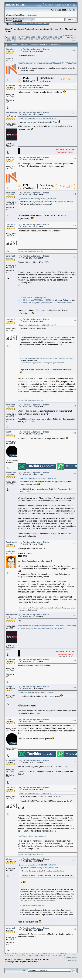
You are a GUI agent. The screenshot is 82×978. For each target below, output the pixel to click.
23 (58, 37)
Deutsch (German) (33, 29)
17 (44, 37)
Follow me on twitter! (25, 608)
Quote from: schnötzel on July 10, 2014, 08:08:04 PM (37, 118)
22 (56, 37)
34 (27, 39)
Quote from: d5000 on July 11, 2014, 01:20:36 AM (36, 692)
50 (10, 41)
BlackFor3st (11, 112)
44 (51, 39)
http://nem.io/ (22, 251)
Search (24, 23)
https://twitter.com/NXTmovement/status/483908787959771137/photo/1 (48, 63)
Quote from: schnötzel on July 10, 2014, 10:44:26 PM (37, 325)
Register (38, 23)
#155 (74, 688)
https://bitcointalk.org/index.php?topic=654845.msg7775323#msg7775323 (36, 298)
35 (30, 39)
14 (37, 37)
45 (54, 39)
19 (49, 37)
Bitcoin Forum (10, 29)
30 (17, 39)
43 (49, 39)
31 (20, 39)
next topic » (72, 38)
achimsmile (11, 473)
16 (41, 37)
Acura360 (10, 49)
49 (8, 41)
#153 (74, 616)
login (28, 15)
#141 (74, 50)
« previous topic (69, 35)
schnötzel (10, 85)
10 (27, 37)
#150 (74, 433)
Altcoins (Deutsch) (50, 29)
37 (34, 39)
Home (11, 23)
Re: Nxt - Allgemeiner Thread (36, 49)
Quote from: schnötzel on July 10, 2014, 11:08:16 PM (37, 478)
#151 (74, 474)
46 (56, 39)
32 (22, 39)
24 (61, 37)
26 (8, 39)
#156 (74, 721)
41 (44, 39)
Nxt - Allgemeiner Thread (26, 961)
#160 (74, 929)
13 (34, 37)
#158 (74, 788)
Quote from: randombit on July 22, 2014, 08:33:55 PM (37, 865)
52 (15, 41)
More (46, 23)
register (35, 15)
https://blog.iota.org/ (35, 251)
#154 (74, 661)
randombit (10, 224)
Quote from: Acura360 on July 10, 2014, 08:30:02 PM (37, 199)
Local (20, 29)
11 (29, 37)
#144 (74, 158)
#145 (74, 194)
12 (32, 37)
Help (18, 23)
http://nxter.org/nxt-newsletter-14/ (32, 836)
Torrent (19, 21)
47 (59, 39)
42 (47, 39)
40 (42, 39)
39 (39, 39)
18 (46, 37)
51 (13, 41)
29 (15, 39)
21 (54, 37)
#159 (74, 860)
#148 (74, 320)
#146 (74, 226)
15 (39, 37)
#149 (74, 406)
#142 (74, 87)
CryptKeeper (11, 542)
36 (32, 39)
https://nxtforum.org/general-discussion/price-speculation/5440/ (45, 302)
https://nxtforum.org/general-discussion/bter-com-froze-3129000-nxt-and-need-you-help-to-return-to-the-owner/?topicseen (47, 627)
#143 (74, 114)
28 (13, 39)
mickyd (9, 686)
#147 (74, 257)
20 (51, 37)
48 (5, 41)
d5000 (8, 432)
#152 (74, 543)
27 (10, 39)
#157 (74, 761)
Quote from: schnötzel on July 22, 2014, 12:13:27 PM (37, 793)
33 (25, 39)
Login (31, 23)
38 (37, 39)
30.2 (14, 21)
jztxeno (9, 859)
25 (5, 39)
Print (74, 40)
